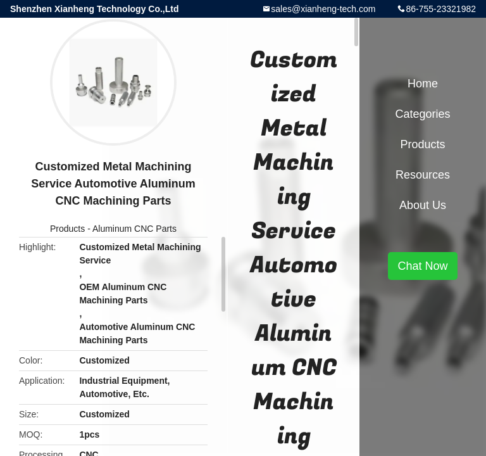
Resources (423, 174)
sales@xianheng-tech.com (323, 9)
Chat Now (422, 266)
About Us (422, 205)
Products (67, 229)
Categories (422, 114)
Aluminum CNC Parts (134, 229)
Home (423, 83)
